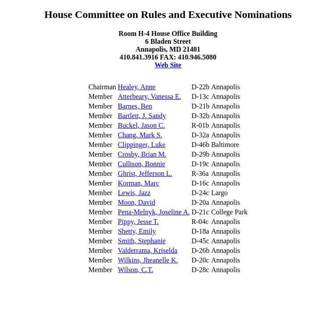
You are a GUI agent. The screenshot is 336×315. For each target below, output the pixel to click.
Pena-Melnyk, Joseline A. (153, 212)
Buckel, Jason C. (141, 125)
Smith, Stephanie (141, 241)
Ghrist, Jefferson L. (145, 173)
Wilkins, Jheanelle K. (148, 260)
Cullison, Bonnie (141, 164)
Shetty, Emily (137, 231)
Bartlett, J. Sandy (142, 115)
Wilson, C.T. (135, 269)
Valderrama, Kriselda (147, 250)
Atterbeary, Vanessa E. (149, 96)
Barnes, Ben (135, 106)
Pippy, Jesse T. (138, 221)
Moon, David (136, 202)
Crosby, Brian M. (142, 154)
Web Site (168, 65)
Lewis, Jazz (134, 192)
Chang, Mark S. (140, 135)
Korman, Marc (138, 183)
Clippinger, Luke (141, 144)
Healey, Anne (136, 87)
